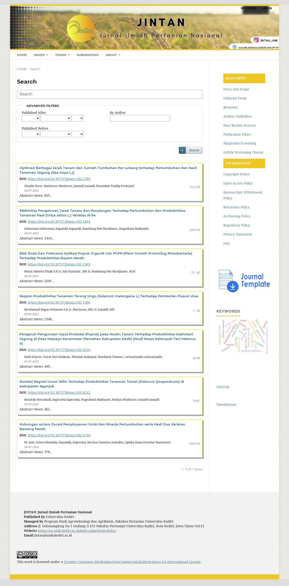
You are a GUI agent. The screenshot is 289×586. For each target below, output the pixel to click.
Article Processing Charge (243, 152)
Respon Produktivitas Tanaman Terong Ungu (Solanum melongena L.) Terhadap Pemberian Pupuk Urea (108, 296)
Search (194, 150)
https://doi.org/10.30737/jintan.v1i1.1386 (59, 302)
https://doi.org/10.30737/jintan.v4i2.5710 (59, 435)
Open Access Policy (238, 183)
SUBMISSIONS (88, 55)
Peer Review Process (239, 125)
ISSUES (40, 55)
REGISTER (249, 8)
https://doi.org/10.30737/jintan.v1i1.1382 (59, 264)
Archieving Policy (236, 216)
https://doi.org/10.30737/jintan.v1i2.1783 (59, 179)
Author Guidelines (237, 116)
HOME (22, 55)
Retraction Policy (236, 207)
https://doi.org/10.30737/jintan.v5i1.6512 (59, 392)
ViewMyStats (226, 404)
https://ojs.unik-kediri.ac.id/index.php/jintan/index (77, 530)
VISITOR (222, 387)
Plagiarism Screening (239, 143)
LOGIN (267, 8)
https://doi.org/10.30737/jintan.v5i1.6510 (59, 349)
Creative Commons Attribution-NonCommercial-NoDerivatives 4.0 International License (132, 562)
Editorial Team (235, 98)
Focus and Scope (236, 89)
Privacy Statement (237, 234)
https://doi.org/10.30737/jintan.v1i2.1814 (59, 221)
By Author (118, 112)
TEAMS (61, 55)
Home (22, 69)
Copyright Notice (236, 174)
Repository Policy (236, 225)
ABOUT (112, 55)
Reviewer (230, 107)
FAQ (226, 243)
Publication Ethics (237, 134)
